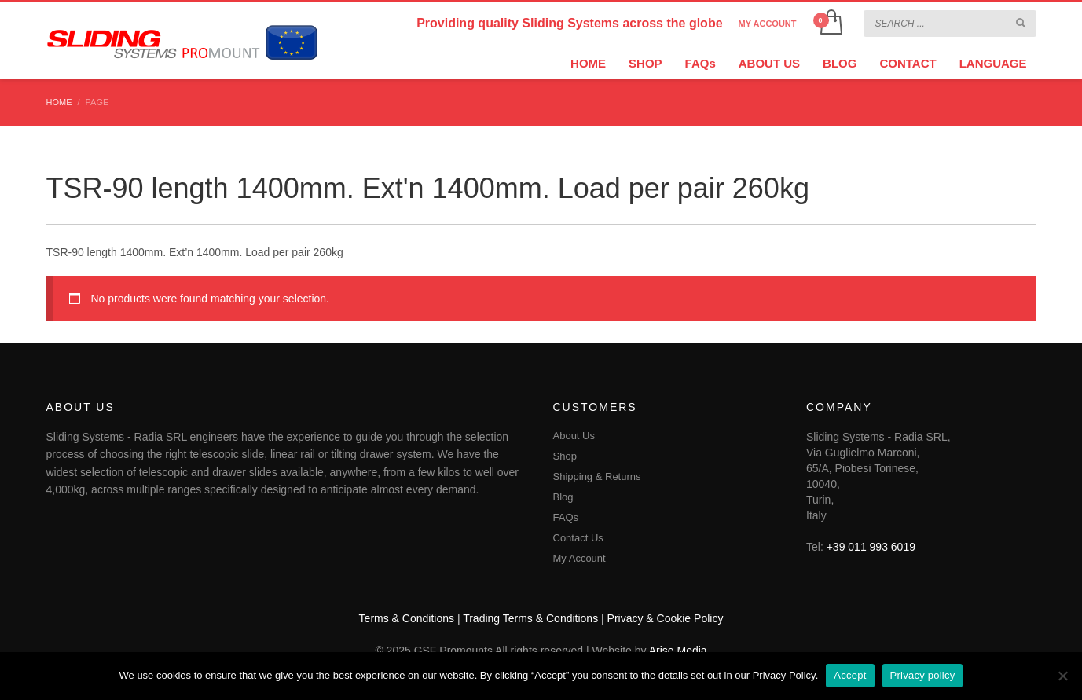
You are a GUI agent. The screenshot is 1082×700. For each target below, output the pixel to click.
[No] (1062, 676)
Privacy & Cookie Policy (665, 618)
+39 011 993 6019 (871, 547)
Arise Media (678, 650)
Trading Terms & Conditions (530, 618)
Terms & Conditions (406, 618)
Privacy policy (922, 675)
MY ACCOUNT (768, 23)
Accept (850, 675)
